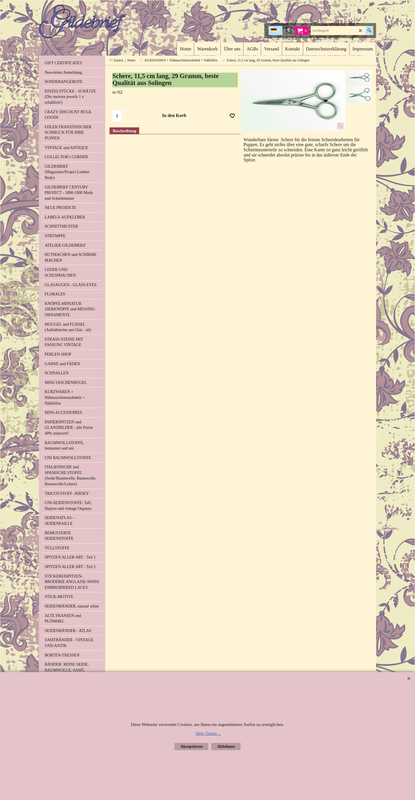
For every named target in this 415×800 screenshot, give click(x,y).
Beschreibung (124, 131)
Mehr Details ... (208, 733)
